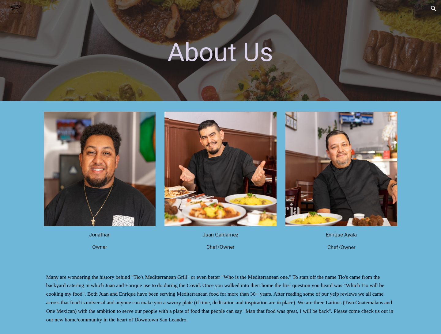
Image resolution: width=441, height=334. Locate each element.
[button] (433, 8)
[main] (220, 52)
